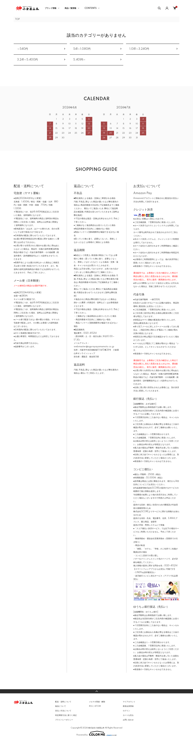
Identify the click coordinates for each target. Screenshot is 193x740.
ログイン (126, 711)
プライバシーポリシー (64, 720)
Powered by (96, 733)
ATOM (97, 706)
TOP (17, 19)
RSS (91, 706)
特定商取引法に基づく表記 (66, 715)
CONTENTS (91, 8)
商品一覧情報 (70, 8)
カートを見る (128, 715)
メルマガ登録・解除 (97, 702)
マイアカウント (129, 702)
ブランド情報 (50, 8)
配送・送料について (63, 702)
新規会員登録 (128, 706)
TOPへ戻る (96, 691)
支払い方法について (63, 711)
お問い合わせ (128, 720)
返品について (60, 706)
